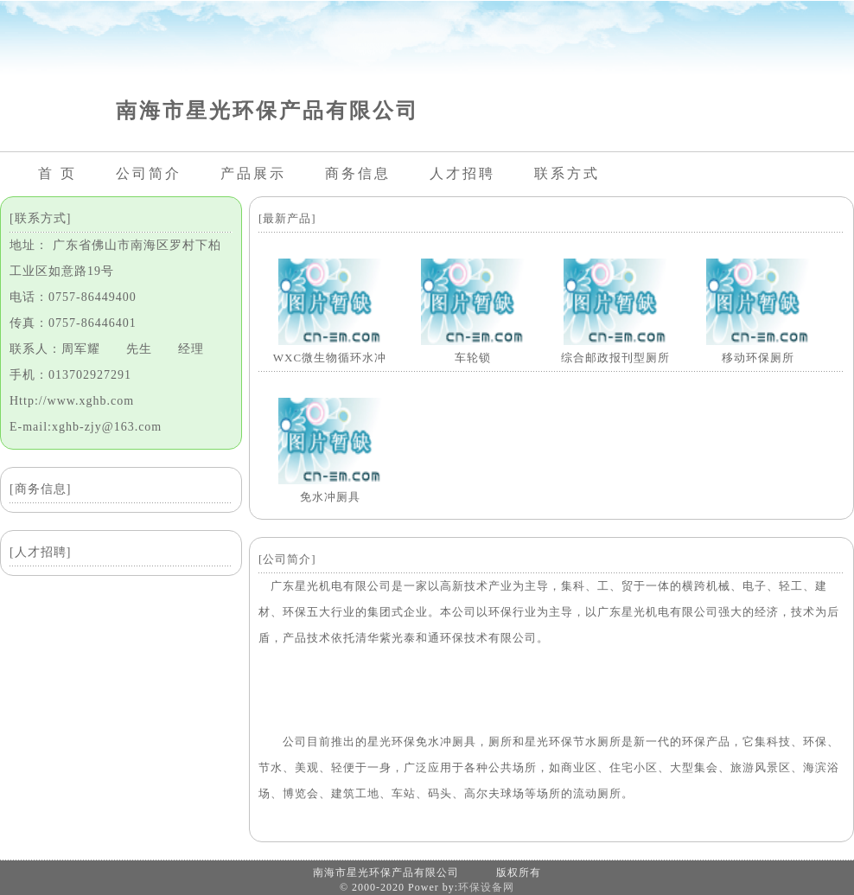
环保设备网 (486, 887)
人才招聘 (462, 173)
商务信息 (358, 173)
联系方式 (567, 173)
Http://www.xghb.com (72, 400)
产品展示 (253, 173)
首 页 (57, 173)
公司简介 (149, 173)
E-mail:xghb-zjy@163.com (86, 426)
